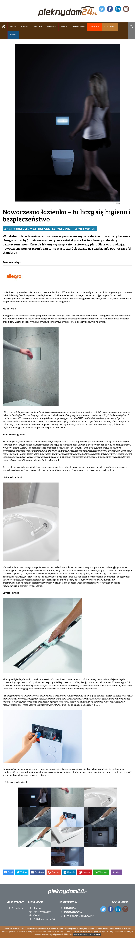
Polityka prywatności (44, 919)
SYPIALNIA (51, 27)
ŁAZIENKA (38, 27)
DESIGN (64, 27)
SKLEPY (13, 35)
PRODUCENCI (109, 27)
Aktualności (18, 908)
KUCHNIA (24, 27)
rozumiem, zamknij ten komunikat (87, 935)
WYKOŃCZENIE (79, 27)
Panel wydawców (42, 911)
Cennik (37, 915)
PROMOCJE (94, 27)
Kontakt (37, 908)
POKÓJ (13, 27)
